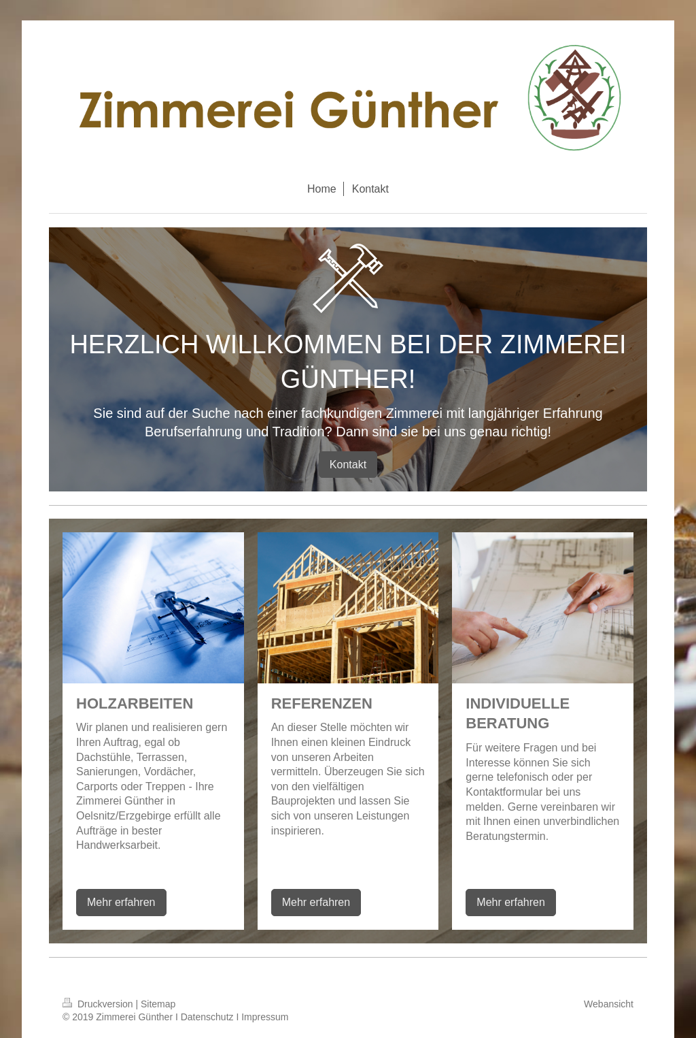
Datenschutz (207, 1016)
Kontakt (348, 464)
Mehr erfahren (121, 902)
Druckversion (99, 1004)
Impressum (264, 1016)
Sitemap (158, 1004)
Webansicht (608, 1004)
